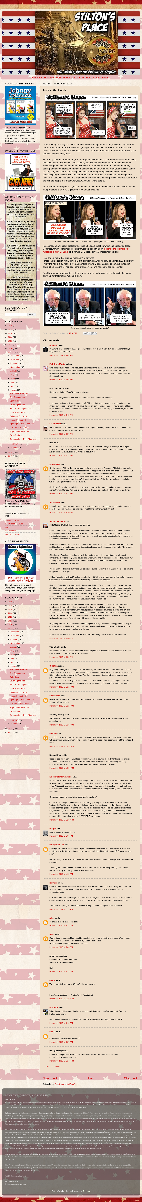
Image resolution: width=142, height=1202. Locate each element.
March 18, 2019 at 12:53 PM (61, 820)
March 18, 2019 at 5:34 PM (61, 925)
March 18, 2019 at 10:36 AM (61, 725)
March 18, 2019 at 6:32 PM (61, 972)
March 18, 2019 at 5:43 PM (61, 947)
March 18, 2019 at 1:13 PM (61, 874)
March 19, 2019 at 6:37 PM (61, 1042)
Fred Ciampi (55, 424)
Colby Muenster (56, 845)
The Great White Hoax (19, 393)
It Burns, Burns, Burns (19, 428)
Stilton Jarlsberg (57, 521)
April (12, 386)
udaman (53, 733)
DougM (52, 828)
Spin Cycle (14, 401)
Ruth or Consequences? (20, 408)
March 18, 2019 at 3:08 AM (61, 355)
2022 (10, 341)
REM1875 (53, 345)
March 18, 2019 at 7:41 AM (61, 494)
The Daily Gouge (12, 534)
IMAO (7, 527)
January (14, 448)
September (15, 367)
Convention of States (14, 524)
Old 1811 (53, 666)
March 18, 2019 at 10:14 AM (61, 687)
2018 (10, 452)
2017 (10, 456)
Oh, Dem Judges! (17, 397)
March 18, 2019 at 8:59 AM (61, 657)
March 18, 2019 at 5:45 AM (61, 415)
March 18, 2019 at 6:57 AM (61, 434)
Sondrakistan (11, 531)
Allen (51, 918)
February (14, 444)
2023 (10, 337)
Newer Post (50, 1078)
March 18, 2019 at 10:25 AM (61, 706)
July (12, 375)
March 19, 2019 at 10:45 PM (61, 1061)
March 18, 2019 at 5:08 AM (61, 380)
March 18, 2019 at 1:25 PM (61, 909)
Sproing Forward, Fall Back (22, 424)
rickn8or (53, 883)
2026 (10, 326)
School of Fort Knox (18, 416)
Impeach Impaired (18, 420)
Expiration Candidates (19, 431)
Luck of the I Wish (18, 412)
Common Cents (12, 520)
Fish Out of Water (57, 364)
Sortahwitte (54, 502)
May (12, 382)
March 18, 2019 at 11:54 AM (61, 746)
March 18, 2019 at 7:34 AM (61, 455)
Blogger (86, 1191)
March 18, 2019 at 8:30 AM (61, 512)
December (15, 356)
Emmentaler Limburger (60, 777)
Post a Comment (54, 1066)
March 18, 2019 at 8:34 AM (61, 638)
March (13, 390)
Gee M (52, 980)
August (13, 371)
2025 (10, 329)
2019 (10, 352)
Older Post (130, 1078)
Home (90, 1078)
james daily (54, 464)
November (15, 359)
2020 (10, 348)
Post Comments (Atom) (65, 1084)
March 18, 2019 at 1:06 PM (61, 836)
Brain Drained (16, 435)
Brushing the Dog (17, 405)
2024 (10, 333)
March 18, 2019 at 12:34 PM (61, 768)
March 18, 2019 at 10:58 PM (61, 999)
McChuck (53, 1007)
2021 (10, 345)
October (14, 363)
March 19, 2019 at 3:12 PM (61, 1023)
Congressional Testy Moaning (23, 439)
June (12, 378)
